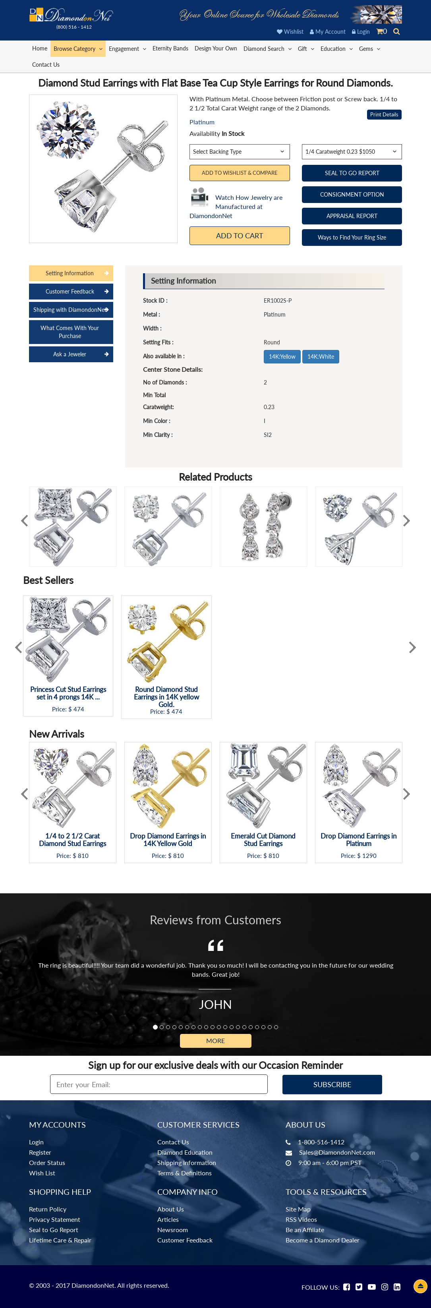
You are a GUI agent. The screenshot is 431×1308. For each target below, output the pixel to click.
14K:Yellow (282, 356)
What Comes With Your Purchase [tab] (70, 332)
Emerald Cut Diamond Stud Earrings (263, 840)
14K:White (320, 356)
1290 (369, 855)
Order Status (47, 1162)
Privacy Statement (54, 1219)
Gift (306, 48)
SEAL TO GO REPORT (352, 173)
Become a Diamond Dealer (322, 1240)
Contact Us (46, 64)
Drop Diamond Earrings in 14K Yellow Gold (168, 840)
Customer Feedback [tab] (70, 291)
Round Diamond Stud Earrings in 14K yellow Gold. (166, 697)
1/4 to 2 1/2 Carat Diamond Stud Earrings (72, 840)
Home (39, 48)
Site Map (298, 1209)
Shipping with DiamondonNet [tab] (69, 309)
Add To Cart (239, 235)
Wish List (42, 1173)
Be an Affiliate (305, 1229)
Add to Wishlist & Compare (240, 173)
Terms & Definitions (184, 1173)
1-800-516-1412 (321, 1142)
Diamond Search (268, 48)
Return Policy (47, 1209)
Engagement (127, 48)
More (215, 1040)
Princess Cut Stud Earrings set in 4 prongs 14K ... (68, 693)
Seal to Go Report (53, 1229)
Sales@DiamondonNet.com (337, 1152)
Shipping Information (186, 1162)
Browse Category (78, 48)
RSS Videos (301, 1219)
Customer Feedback (185, 1240)
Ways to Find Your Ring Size (352, 237)
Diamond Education (185, 1152)
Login (361, 31)
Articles (168, 1219)
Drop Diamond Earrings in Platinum (358, 840)
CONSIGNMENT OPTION (352, 194)
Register (40, 1152)
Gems (369, 48)
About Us (170, 1209)
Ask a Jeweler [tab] (69, 354)
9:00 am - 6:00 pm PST (329, 1162)
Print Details (384, 114)
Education (337, 48)
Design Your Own (216, 48)
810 (83, 855)
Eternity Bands (170, 48)
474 (78, 709)
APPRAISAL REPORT (352, 216)
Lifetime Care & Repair (60, 1240)
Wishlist (290, 31)
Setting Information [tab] (70, 273)
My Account (328, 31)
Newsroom (172, 1229)
